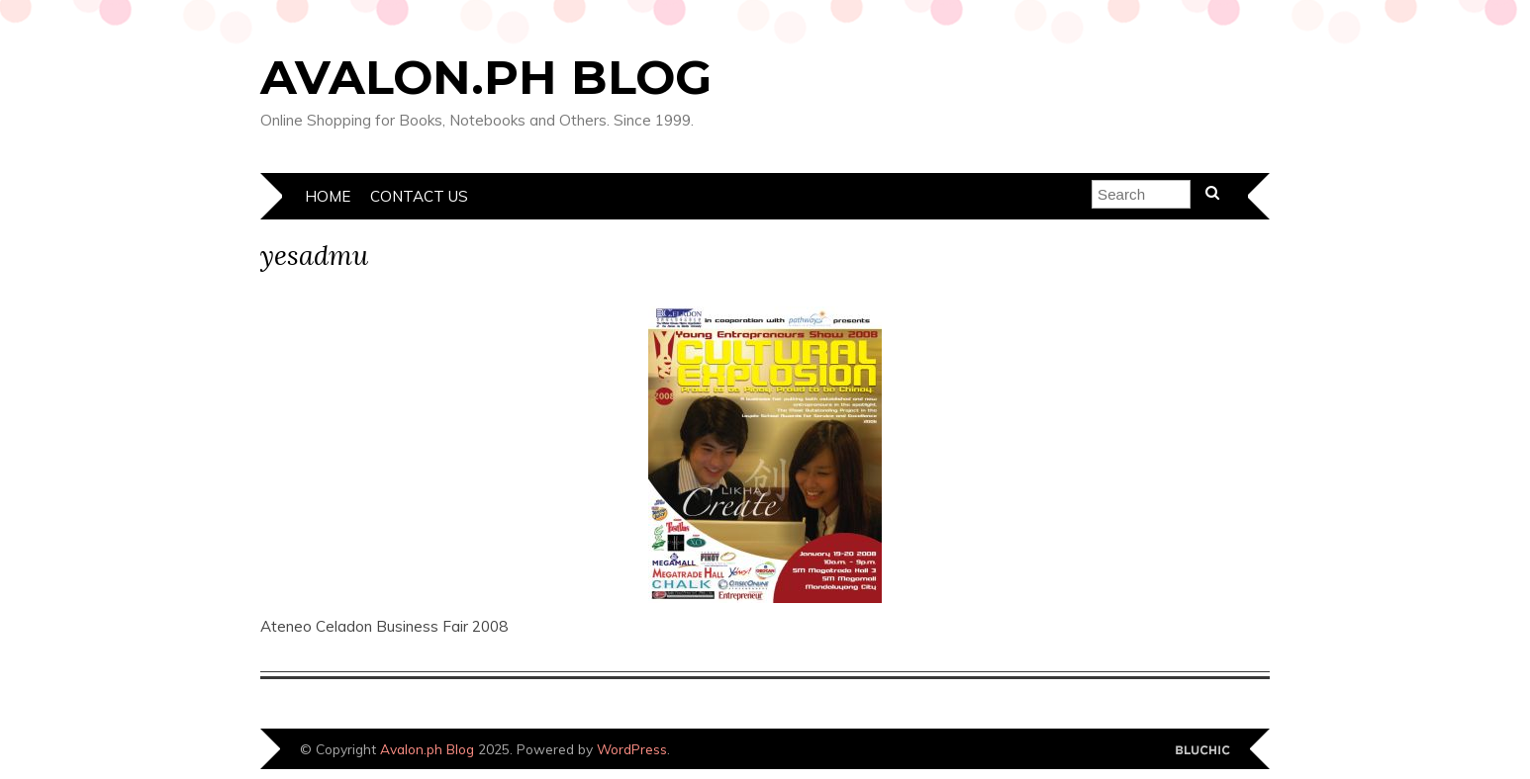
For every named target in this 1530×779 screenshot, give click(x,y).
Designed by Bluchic (1203, 750)
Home (327, 196)
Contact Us (419, 196)
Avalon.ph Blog (486, 77)
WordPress (632, 748)
